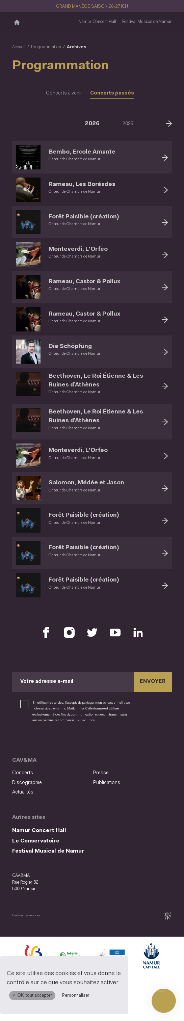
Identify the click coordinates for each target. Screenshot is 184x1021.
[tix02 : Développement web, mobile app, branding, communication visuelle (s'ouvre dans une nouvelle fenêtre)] (167, 915)
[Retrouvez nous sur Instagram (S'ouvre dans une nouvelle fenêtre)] (69, 632)
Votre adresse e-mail (46, 681)
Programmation (46, 47)
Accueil (18, 47)
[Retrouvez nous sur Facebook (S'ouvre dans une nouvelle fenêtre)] (46, 632)
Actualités (22, 792)
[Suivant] (169, 123)
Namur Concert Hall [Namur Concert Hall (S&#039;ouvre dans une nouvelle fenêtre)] (97, 22)
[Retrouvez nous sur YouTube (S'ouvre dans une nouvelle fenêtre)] (115, 632)
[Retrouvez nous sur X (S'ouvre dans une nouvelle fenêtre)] (92, 632)
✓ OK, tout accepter (32, 995)
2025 (128, 124)
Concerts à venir (64, 93)
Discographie (27, 782)
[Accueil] (17, 22)
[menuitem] (50, 773)
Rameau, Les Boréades (82, 184)
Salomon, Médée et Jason (86, 483)
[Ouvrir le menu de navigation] (164, 1001)
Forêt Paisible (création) (84, 217)
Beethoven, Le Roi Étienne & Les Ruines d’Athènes (96, 380)
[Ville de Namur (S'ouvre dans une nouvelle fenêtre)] (150, 957)
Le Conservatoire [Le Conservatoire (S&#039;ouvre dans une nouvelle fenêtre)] (35, 841)
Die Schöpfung (70, 346)
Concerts (22, 773)
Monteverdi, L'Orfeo (78, 249)
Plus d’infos (86, 720)
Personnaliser (75, 995)
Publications (106, 782)
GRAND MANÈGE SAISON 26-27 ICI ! (92, 6)
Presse (101, 773)
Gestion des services (26, 915)
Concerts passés (112, 93)
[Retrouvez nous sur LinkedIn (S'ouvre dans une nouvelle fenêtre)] (138, 632)
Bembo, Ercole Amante (82, 152)
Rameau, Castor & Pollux (84, 282)
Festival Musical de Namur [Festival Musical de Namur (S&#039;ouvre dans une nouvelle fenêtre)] (147, 22)
